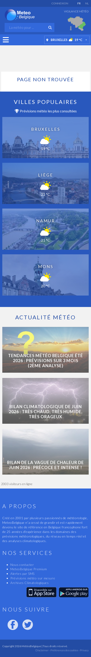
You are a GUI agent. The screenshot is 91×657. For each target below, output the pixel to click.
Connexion (59, 3)
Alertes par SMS (22, 574)
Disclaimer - (42, 650)
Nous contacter (22, 565)
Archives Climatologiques (29, 583)
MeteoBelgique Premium (28, 569)
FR (79, 3)
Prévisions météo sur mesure (32, 578)
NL (87, 3)
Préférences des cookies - (64, 650)
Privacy (84, 650)
